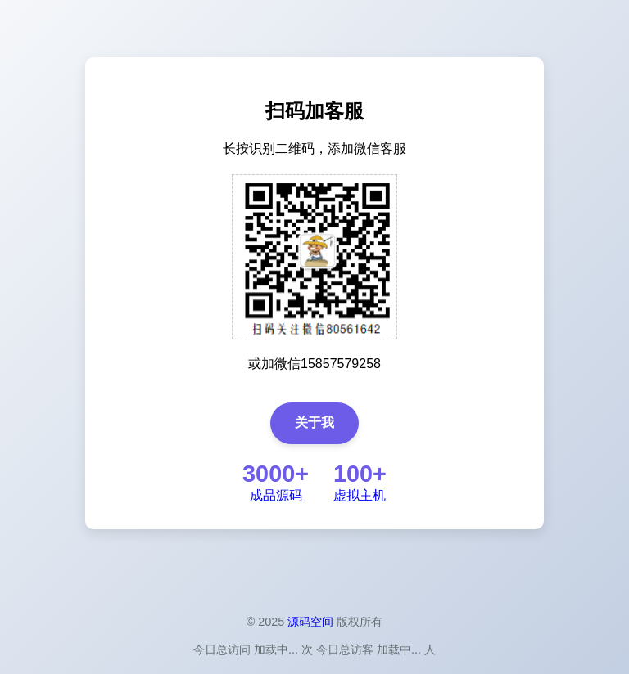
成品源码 (276, 495)
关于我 (314, 422)
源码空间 (310, 621)
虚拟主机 (359, 495)
